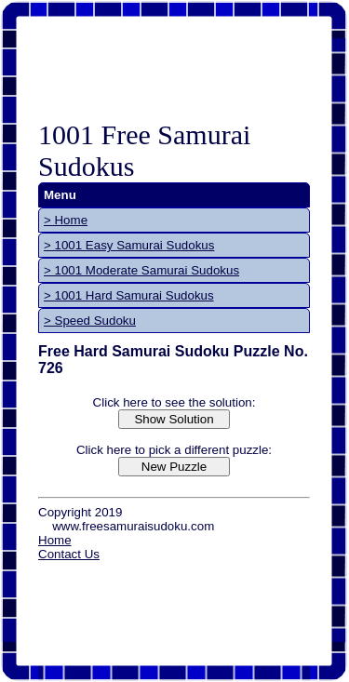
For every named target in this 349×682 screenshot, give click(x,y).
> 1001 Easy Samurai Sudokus (129, 245)
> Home (65, 220)
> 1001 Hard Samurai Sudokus (129, 295)
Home (55, 540)
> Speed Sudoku (90, 321)
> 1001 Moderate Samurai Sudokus (141, 270)
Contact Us (69, 554)
